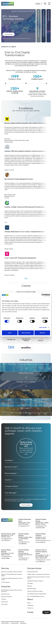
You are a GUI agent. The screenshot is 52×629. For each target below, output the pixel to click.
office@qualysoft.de (41, 526)
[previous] (25, 278)
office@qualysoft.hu (24, 542)
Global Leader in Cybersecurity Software (38, 574)
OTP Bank (30, 583)
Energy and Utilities (6, 596)
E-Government (5, 582)
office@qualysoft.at (6, 538)
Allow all (42, 332)
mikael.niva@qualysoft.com (43, 540)
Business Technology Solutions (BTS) (11, 571)
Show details (43, 327)
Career (46, 612)
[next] (27, 278)
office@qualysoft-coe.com (43, 559)
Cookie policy (14, 623)
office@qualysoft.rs (6, 556)
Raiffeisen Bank (31, 588)
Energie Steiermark (32, 571)
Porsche (29, 586)
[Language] (38, 4)
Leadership (30, 605)
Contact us (30, 608)
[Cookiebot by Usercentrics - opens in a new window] (43, 295)
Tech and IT (4, 604)
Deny (9, 332)
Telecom (3, 599)
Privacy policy (5, 623)
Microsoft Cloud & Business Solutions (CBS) (11, 575)
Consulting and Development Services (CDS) (11, 579)
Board (28, 603)
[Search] (45, 4)
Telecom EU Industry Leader (34, 591)
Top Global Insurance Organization (36, 593)
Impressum (23, 623)
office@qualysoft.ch (24, 526)
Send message (26, 505)
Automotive (4, 601)
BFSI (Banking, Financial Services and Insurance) (11, 590)
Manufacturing (5, 594)
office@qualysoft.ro (23, 558)
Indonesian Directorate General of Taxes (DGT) (38, 577)
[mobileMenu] (49, 3)
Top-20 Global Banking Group (35, 596)
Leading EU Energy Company (35, 581)
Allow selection (25, 332)
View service (8, 34)
